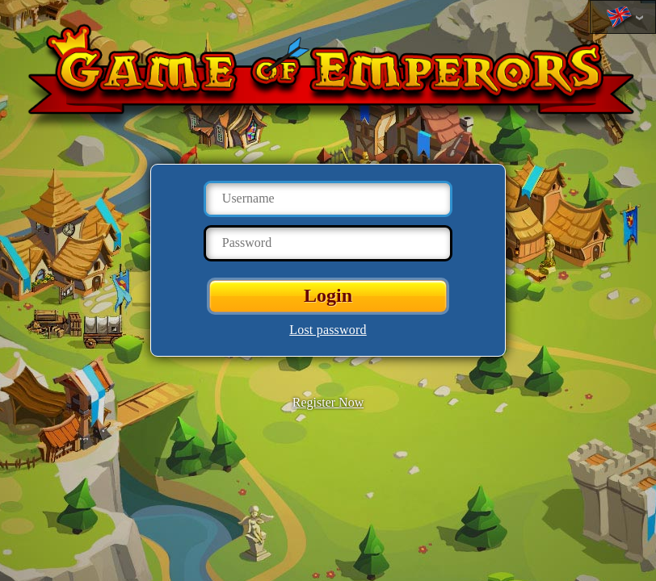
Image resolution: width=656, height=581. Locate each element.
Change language (619, 18)
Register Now (328, 402)
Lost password (327, 329)
